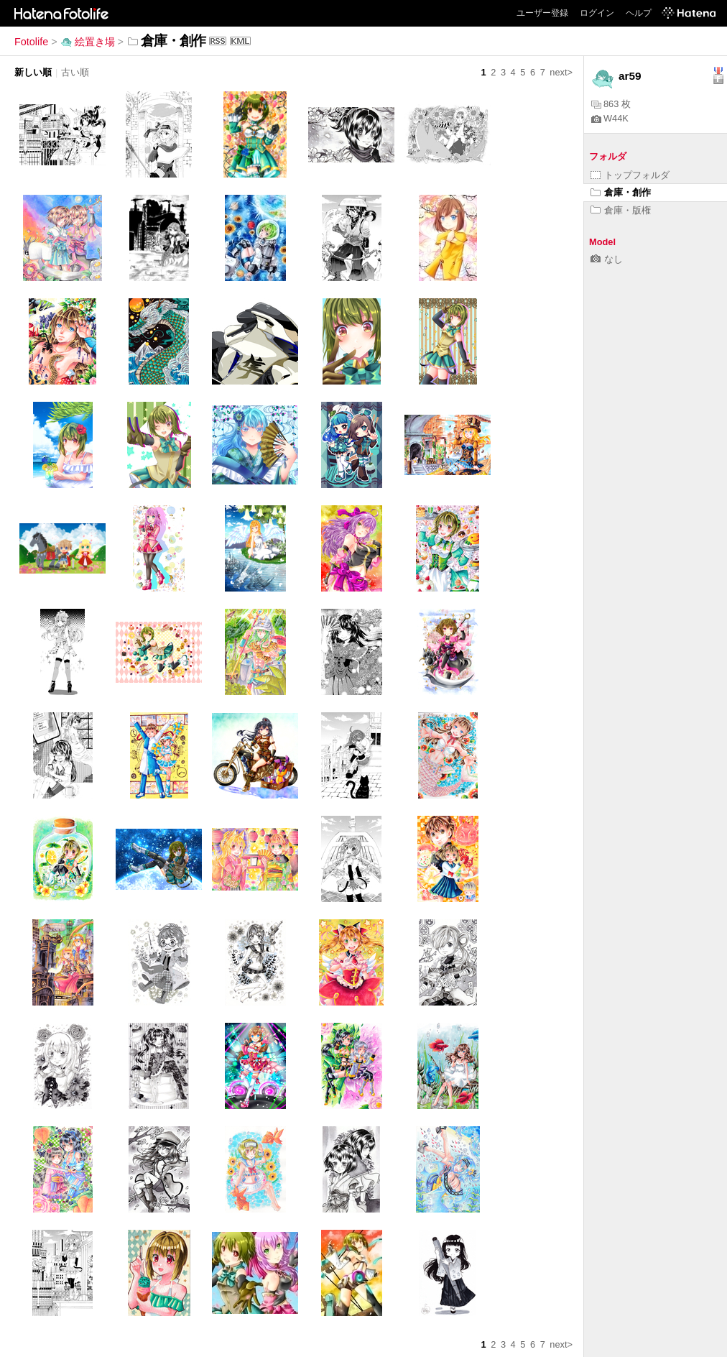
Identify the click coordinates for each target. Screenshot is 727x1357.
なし (607, 259)
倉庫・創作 (621, 192)
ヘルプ (639, 13)
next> (561, 72)
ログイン (597, 13)
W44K (610, 118)
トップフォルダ (630, 175)
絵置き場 (87, 41)
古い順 (75, 72)
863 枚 (611, 103)
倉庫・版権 (621, 210)
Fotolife (31, 41)
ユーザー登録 (542, 13)
